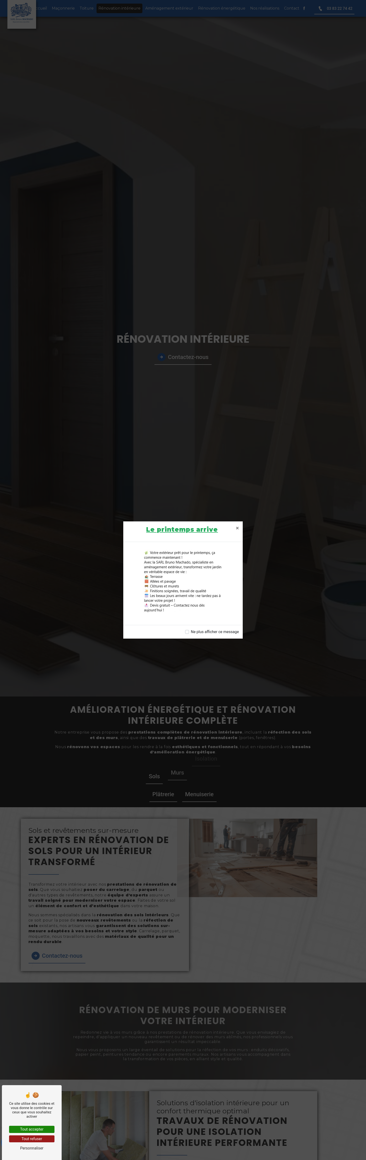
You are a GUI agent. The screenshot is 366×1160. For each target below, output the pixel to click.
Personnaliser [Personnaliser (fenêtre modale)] (31, 1148)
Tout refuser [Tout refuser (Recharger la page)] (32, 1139)
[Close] (237, 528)
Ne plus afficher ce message (215, 632)
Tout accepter (31, 1129)
